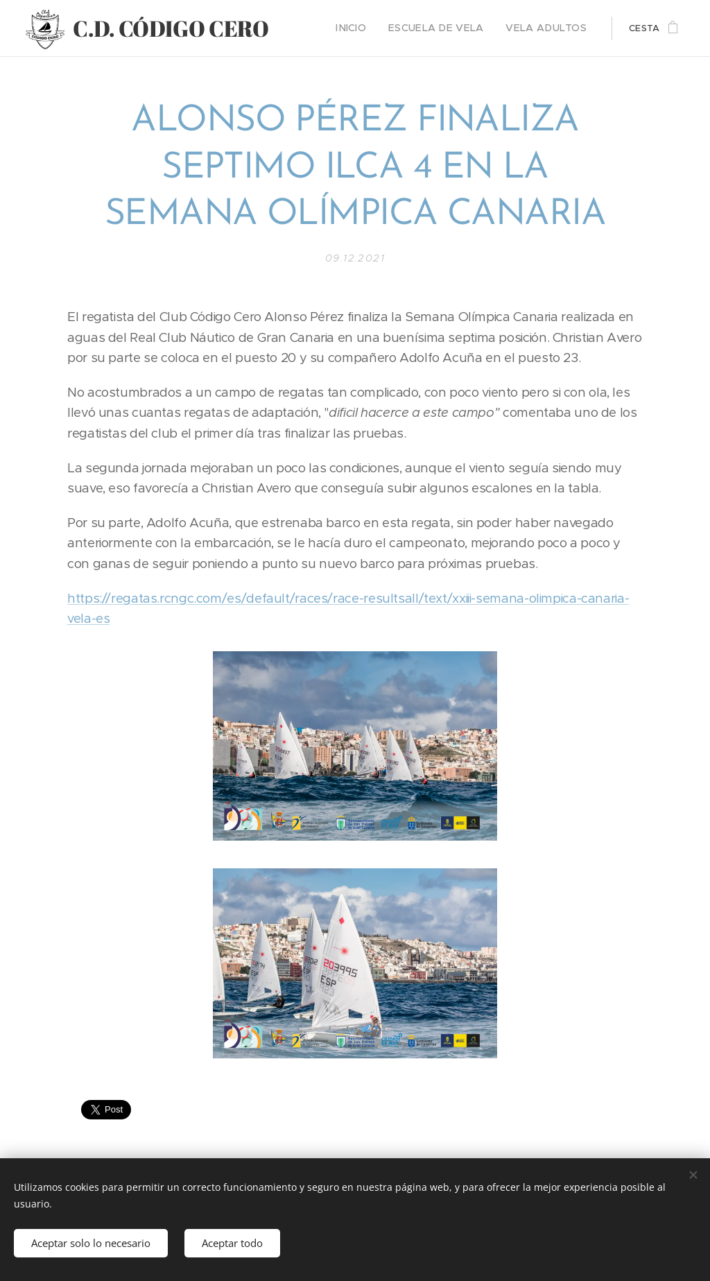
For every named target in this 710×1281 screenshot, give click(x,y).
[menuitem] (372, 28)
